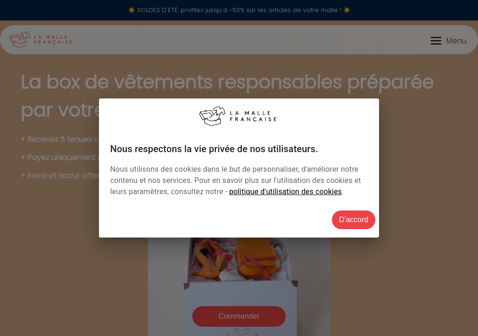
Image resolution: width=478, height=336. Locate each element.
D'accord (353, 220)
